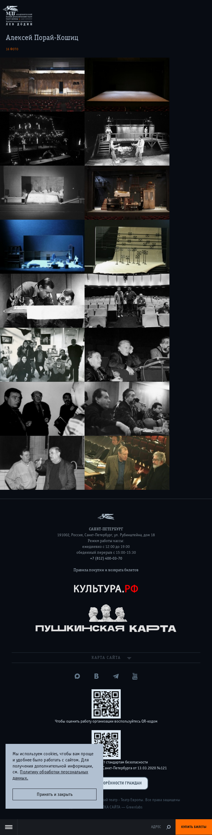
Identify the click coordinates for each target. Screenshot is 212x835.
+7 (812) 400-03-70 (106, 558)
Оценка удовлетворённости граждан (106, 783)
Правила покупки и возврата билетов (106, 570)
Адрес (156, 827)
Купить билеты (193, 827)
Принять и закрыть (55, 794)
